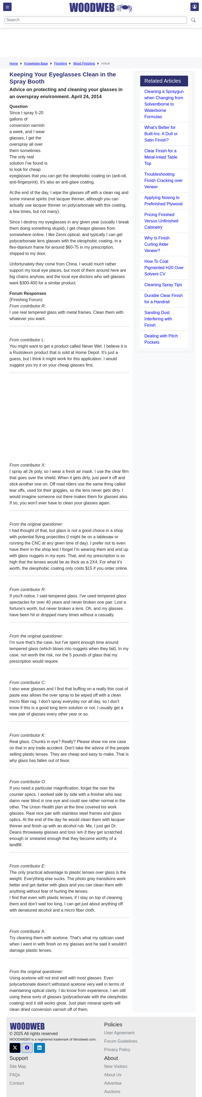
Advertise (113, 1083)
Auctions (112, 1091)
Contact (16, 1083)
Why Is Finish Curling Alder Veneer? (157, 244)
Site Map (17, 1066)
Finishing (60, 63)
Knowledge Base (36, 63)
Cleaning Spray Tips (163, 285)
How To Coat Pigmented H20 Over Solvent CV (164, 267)
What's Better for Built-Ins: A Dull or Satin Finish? (161, 133)
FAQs (14, 1075)
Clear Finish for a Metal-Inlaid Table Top (160, 157)
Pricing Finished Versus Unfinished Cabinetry (161, 220)
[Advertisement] (105, 43)
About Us (113, 1075)
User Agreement (119, 1033)
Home (13, 63)
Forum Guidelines (120, 1041)
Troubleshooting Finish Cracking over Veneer (163, 180)
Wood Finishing (84, 63)
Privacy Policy (117, 1049)
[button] (15, 1048)
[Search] (96, 20)
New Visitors (116, 1066)
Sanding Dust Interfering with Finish (158, 318)
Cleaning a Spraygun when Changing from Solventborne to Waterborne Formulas (164, 104)
